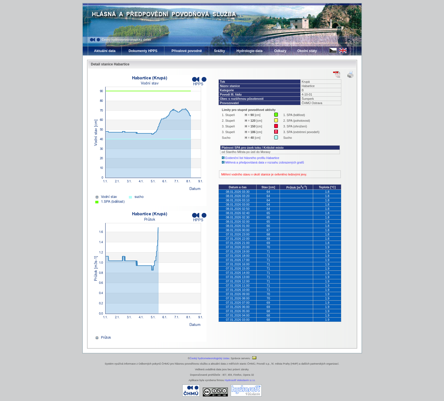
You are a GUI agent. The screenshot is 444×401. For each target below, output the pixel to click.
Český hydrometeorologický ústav (126, 39)
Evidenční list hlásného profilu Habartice (252, 158)
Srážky (219, 51)
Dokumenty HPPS (143, 51)
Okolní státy (307, 51)
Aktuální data (104, 51)
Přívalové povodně (187, 51)
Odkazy (280, 51)
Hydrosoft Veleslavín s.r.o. (240, 380)
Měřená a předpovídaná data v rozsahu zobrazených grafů (264, 162)
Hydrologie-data (250, 51)
